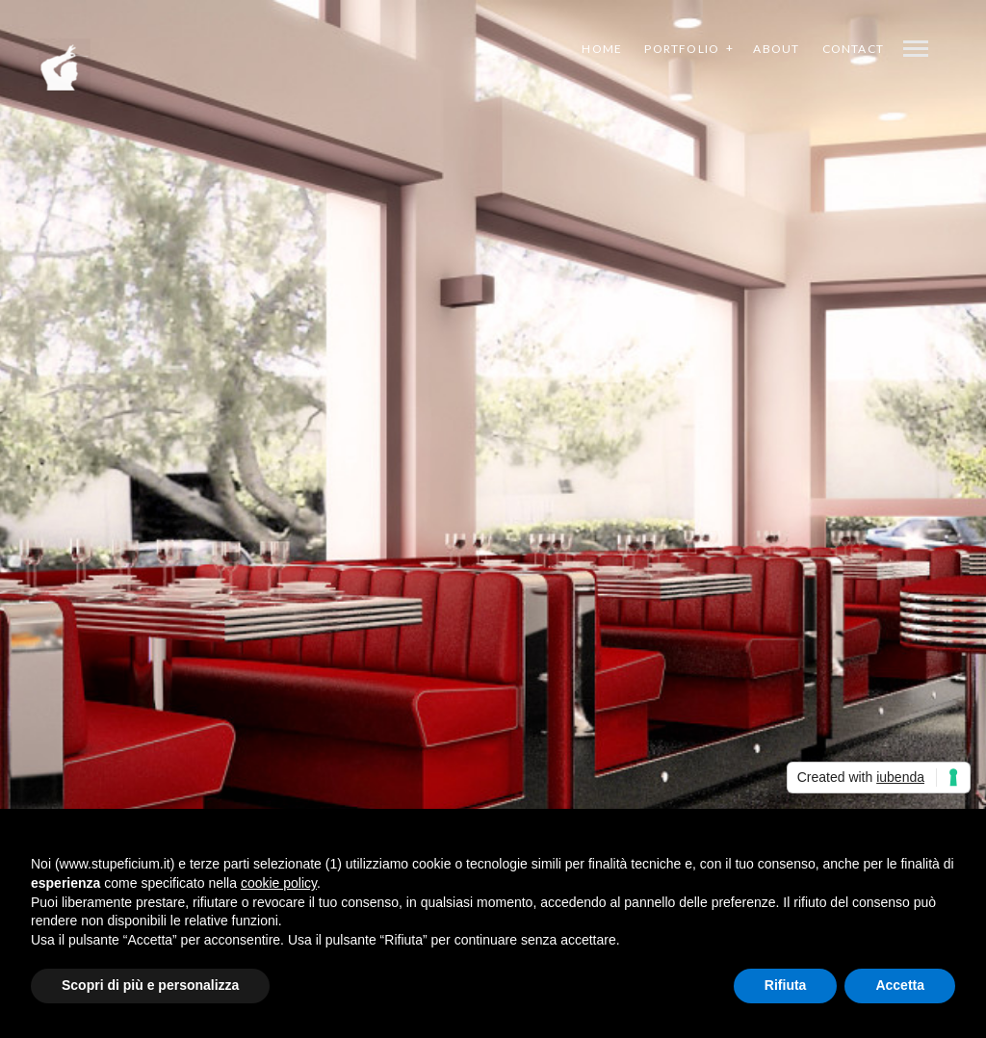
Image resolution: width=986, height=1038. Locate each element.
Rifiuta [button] (786, 985)
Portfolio (681, 48)
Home (602, 48)
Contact (853, 48)
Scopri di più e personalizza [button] (150, 985)
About (776, 48)
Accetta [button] (899, 985)
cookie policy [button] (279, 883)
